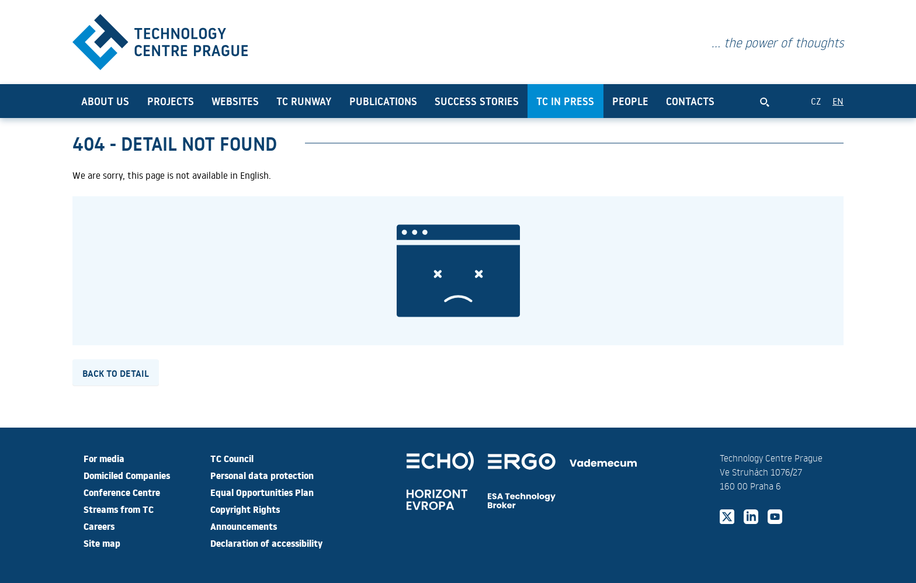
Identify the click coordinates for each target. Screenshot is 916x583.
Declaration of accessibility (266, 543)
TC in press (565, 101)
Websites (235, 101)
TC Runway (303, 101)
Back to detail (115, 373)
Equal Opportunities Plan (262, 492)
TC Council (232, 458)
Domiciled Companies (127, 475)
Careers (99, 526)
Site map (102, 543)
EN (838, 100)
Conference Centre (122, 492)
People (630, 101)
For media (104, 458)
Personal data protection (262, 475)
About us (105, 101)
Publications (383, 101)
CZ (816, 100)
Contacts (690, 101)
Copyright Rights (245, 509)
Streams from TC (119, 509)
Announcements (243, 526)
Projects (170, 101)
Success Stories (477, 101)
